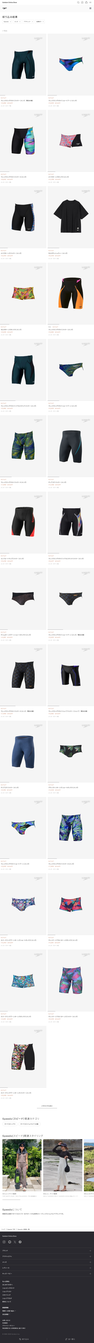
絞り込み (24, 1339)
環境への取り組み (9, 1311)
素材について (6, 1302)
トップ (3, 1229)
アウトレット (27, 21)
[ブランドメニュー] (90, 8)
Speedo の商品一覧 (24, 1229)
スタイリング (6, 1295)
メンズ (16, 21)
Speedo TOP (11, 1229)
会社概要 (6, 1314)
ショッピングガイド (8, 1288)
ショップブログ (7, 1298)
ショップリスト (6, 1291)
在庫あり (38, 21)
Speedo (6, 21)
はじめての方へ (7, 1285)
